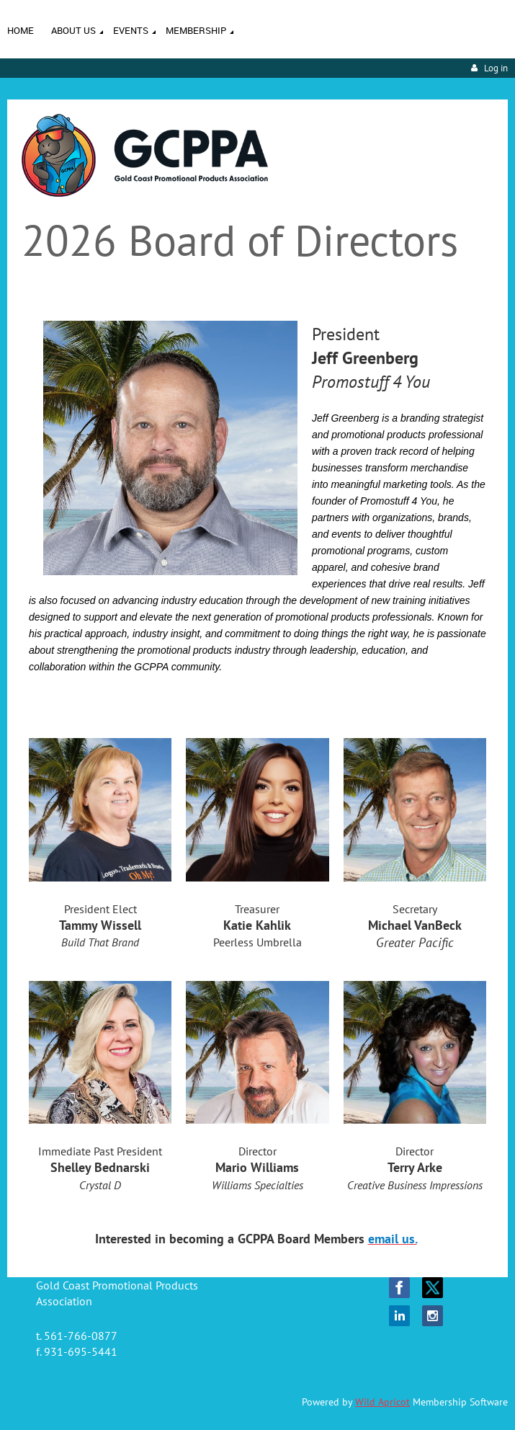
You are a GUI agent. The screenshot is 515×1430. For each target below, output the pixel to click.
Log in (496, 68)
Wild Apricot (382, 1401)
